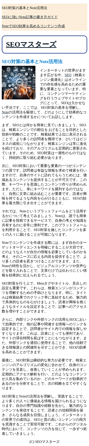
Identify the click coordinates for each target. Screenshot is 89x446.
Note (5, 112)
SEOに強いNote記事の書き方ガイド (30, 17)
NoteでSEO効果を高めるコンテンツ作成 (33, 26)
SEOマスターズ (31, 44)
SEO (68, 75)
